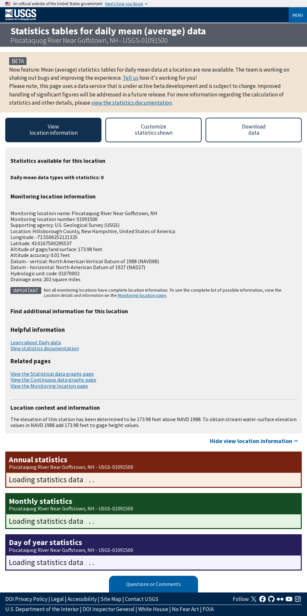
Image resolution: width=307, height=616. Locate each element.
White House (153, 609)
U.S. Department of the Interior (42, 609)
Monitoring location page (142, 295)
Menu (298, 15)
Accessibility (82, 599)
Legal (57, 599)
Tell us (130, 77)
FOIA (208, 609)
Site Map (110, 599)
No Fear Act (185, 609)
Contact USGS (141, 599)
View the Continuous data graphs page (53, 379)
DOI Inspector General (108, 609)
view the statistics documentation (131, 102)
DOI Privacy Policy (26, 599)
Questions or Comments (153, 584)
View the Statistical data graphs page (52, 373)
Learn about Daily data (35, 342)
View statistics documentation (44, 348)
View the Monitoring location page (49, 386)
